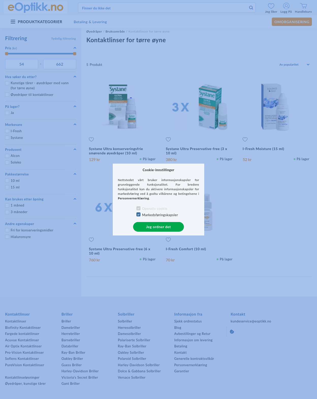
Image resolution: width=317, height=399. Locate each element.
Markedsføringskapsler (160, 215)
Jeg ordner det (158, 227)
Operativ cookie (154, 208)
